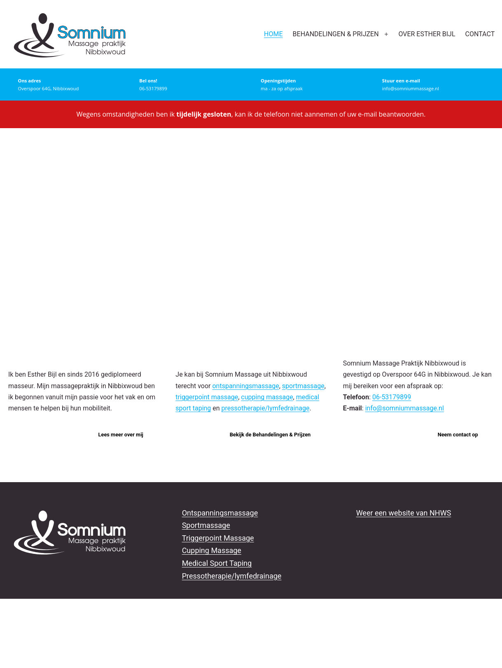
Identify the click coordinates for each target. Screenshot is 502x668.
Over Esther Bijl (426, 34)
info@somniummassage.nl (404, 408)
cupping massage (267, 397)
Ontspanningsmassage (220, 513)
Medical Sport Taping (217, 563)
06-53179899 (391, 397)
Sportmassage (206, 525)
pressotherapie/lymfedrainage (266, 408)
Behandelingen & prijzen (336, 34)
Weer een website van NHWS (403, 513)
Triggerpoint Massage (218, 538)
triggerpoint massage (206, 397)
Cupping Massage (211, 550)
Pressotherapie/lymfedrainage (232, 576)
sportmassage (303, 386)
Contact (480, 34)
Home (273, 34)
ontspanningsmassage (245, 386)
